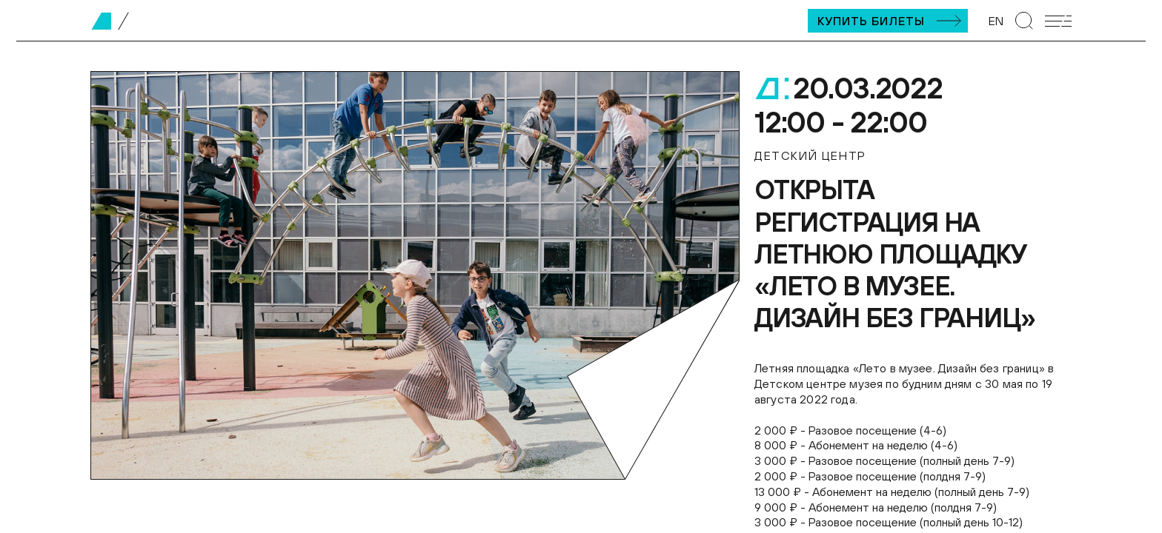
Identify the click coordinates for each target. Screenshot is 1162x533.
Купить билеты (871, 20)
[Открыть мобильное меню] (1058, 21)
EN (996, 20)
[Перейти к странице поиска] (1024, 21)
